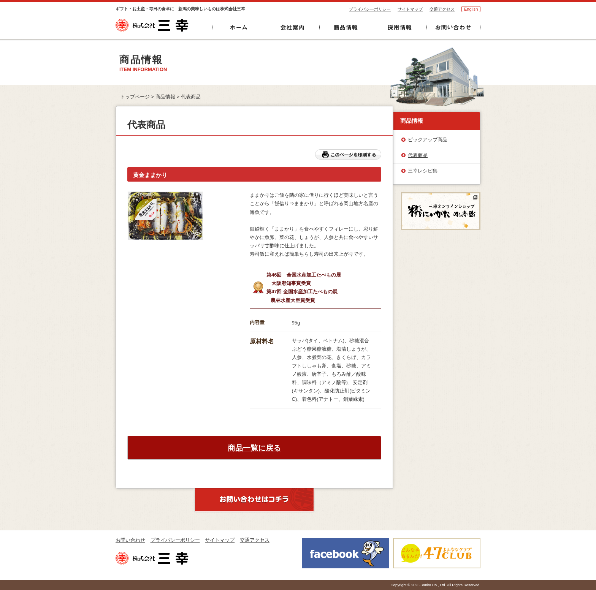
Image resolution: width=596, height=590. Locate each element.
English (471, 9)
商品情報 (165, 97)
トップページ (135, 97)
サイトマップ (410, 9)
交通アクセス (442, 9)
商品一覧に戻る (254, 448)
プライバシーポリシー (370, 9)
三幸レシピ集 (422, 171)
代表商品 (418, 155)
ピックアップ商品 (427, 139)
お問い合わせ (130, 540)
